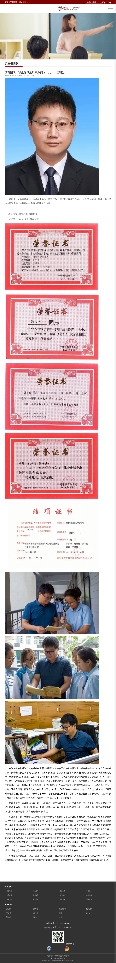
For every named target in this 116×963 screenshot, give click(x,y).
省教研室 (35, 909)
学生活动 (36, 891)
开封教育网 (62, 909)
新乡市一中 (89, 913)
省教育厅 (8, 909)
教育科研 (89, 895)
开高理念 (36, 899)
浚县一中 (62, 917)
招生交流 (62, 891)
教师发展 (36, 895)
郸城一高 (8, 913)
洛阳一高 (35, 913)
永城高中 (8, 917)
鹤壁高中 (35, 917)
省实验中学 (89, 909)
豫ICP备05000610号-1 (58, 958)
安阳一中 (62, 913)
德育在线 (9, 895)
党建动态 (9, 891)
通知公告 (89, 899)
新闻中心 (9, 899)
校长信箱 (62, 899)
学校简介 (89, 891)
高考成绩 (62, 895)
